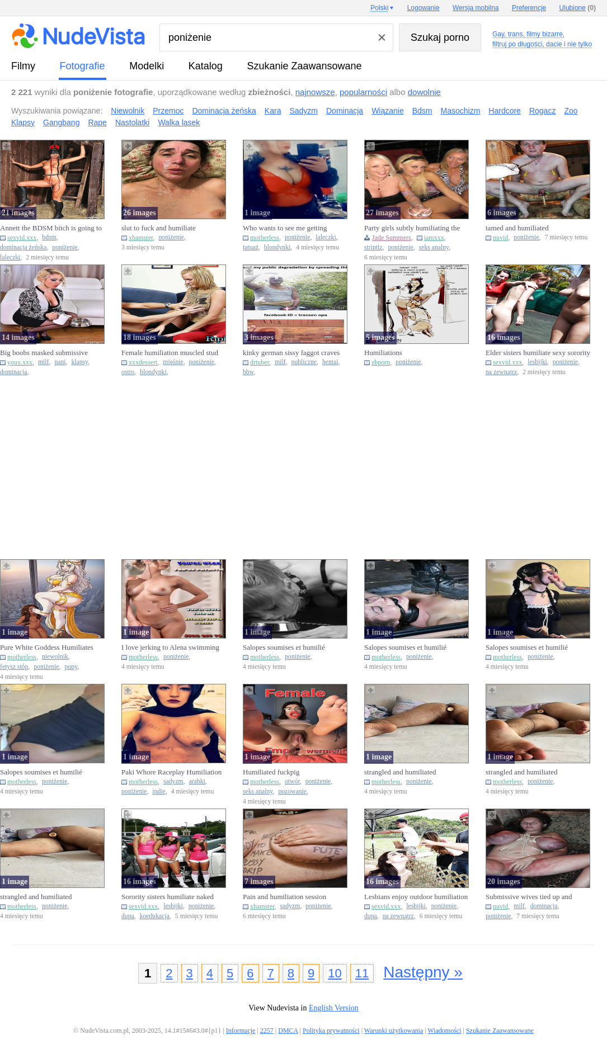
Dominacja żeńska (224, 110)
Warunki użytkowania (393, 1030)
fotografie (82, 66)
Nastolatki (132, 122)
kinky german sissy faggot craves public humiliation (291, 352)
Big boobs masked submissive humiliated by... (44, 352)
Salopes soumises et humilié (284, 647)
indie (158, 791)
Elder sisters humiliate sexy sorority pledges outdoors (538, 352)
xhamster (141, 238)
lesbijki (537, 362)
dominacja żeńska (23, 247)
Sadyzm (303, 110)
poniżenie (64, 247)
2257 (267, 1030)
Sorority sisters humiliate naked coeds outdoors (167, 896)
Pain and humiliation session (284, 896)
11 (362, 973)
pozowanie (292, 791)
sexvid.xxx (21, 238)
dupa (127, 916)
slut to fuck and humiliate (158, 228)
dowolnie (424, 92)
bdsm (49, 237)
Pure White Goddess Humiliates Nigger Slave (46, 647)
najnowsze (315, 92)
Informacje (241, 1030)
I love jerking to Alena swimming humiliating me (170, 647)
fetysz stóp (14, 666)
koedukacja (155, 916)
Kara (273, 110)
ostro (127, 372)
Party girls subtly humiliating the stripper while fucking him (412, 228)
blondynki (277, 247)
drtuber (259, 362)
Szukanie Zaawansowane (304, 66)
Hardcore (504, 110)
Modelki (146, 66)
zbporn (380, 362)
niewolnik (55, 656)
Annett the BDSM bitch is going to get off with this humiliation (51, 228)
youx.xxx (19, 362)
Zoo (570, 110)
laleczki (10, 257)
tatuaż (250, 247)
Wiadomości (444, 1030)
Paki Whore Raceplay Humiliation (171, 772)
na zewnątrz (501, 372)
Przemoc (168, 110)
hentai (330, 362)
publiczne (304, 362)
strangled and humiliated (400, 772)
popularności (363, 92)
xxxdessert (143, 362)
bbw (248, 372)
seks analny (434, 247)
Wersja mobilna (475, 8)
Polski (379, 8)
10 (334, 973)
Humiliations (383, 352)
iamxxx (434, 238)
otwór (292, 781)
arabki (197, 781)
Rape (97, 122)
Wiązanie (387, 110)
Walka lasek (179, 122)
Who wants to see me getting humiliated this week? (285, 228)
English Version (334, 1008)
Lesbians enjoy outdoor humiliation (416, 896)
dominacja (13, 372)
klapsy (79, 362)
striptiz (373, 247)
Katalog (206, 66)
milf (43, 362)
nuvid (500, 238)
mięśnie (173, 362)
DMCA (288, 1030)
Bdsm (422, 110)
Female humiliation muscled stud (169, 352)
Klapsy (23, 122)
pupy (71, 666)
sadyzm (173, 781)
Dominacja (344, 110)
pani (59, 362)
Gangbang (61, 122)
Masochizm (461, 110)
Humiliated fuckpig (271, 772)
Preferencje (529, 8)
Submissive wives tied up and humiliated (529, 896)
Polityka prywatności (331, 1030)
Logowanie (423, 8)
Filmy (23, 66)
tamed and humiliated (517, 228)
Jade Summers (391, 238)
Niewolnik (127, 110)
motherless (264, 238)
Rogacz (542, 110)
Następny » (423, 972)
